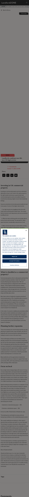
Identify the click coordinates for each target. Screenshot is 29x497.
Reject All (14, 256)
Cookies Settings (14, 265)
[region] (14, 248)
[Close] (26, 230)
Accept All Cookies (14, 260)
